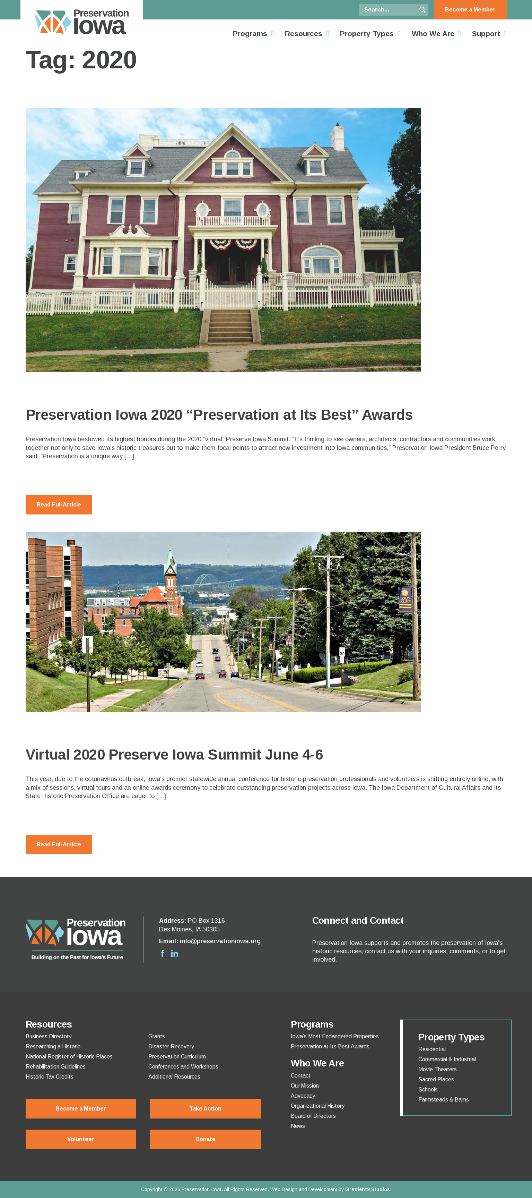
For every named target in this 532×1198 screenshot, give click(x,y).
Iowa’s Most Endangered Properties (335, 1036)
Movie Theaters (437, 1069)
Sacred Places (436, 1079)
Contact (301, 1076)
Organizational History (318, 1106)
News (298, 1126)
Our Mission (305, 1086)
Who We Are (433, 33)
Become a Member (470, 9)
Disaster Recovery (171, 1046)
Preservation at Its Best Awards (330, 1046)
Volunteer (80, 1139)
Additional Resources (174, 1077)
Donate (205, 1139)
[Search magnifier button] (422, 10)
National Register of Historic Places (69, 1056)
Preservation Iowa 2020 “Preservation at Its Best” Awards (219, 415)
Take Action (205, 1109)
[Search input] (389, 10)
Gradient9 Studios (367, 1189)
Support (486, 33)
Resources (303, 33)
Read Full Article (59, 505)
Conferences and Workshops (183, 1067)
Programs (250, 33)
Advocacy (303, 1096)
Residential (432, 1049)
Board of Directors (313, 1116)
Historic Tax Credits (49, 1077)
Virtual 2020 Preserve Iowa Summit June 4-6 (174, 754)
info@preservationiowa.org (220, 941)
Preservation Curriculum (177, 1056)
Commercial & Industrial (447, 1059)
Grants (156, 1036)
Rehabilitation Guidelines (56, 1067)
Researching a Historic (53, 1046)
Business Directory (48, 1036)
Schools (428, 1089)
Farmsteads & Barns (443, 1100)
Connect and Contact (358, 920)
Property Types (367, 33)
